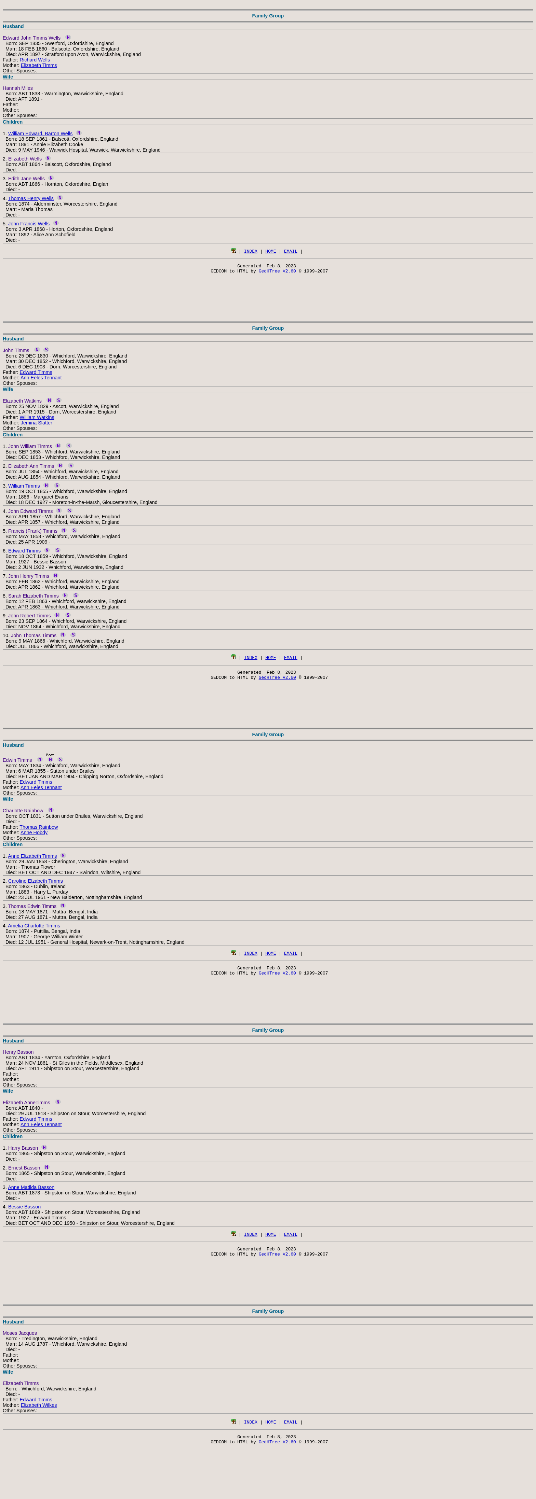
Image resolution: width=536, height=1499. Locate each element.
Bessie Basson (24, 1213)
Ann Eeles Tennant (41, 379)
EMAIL (290, 251)
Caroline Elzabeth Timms (35, 885)
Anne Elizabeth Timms (32, 860)
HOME (270, 251)
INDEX (250, 251)
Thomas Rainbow (38, 831)
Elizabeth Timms (39, 65)
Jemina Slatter (36, 425)
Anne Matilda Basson (31, 1193)
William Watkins (37, 419)
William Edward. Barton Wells (40, 133)
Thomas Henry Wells (31, 198)
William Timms (24, 488)
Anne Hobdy (34, 836)
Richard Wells (35, 59)
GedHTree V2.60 (277, 273)
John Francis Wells (29, 223)
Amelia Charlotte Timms (34, 930)
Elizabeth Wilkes (39, 1413)
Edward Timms (36, 374)
